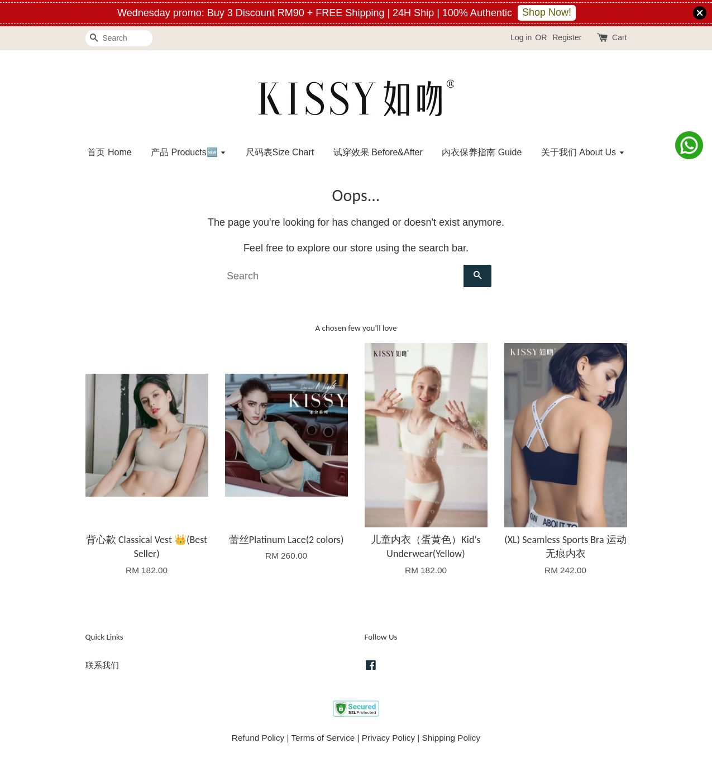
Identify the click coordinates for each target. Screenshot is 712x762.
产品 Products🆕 (188, 152)
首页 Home (109, 152)
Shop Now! (546, 12)
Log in (521, 37)
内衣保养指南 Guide (482, 152)
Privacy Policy (388, 737)
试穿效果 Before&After (378, 152)
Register (566, 37)
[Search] (118, 38)
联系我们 (102, 665)
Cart (619, 37)
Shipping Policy (451, 737)
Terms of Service (323, 737)
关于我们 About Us (583, 152)
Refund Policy (258, 737)
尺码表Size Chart (280, 152)
